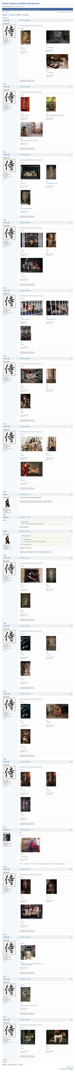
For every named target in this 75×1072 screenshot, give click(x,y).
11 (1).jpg (48, 722)
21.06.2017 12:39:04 (25, 979)
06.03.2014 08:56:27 (25, 358)
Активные (63, 12)
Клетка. (26, 15)
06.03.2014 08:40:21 (25, 20)
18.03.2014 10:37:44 (25, 762)
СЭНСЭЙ (6, 20)
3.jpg (47, 387)
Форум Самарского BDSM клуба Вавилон (21, 4)
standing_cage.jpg (25, 115)
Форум (4, 9)
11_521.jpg (23, 748)
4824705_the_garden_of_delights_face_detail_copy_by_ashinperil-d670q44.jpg (32, 964)
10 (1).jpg (48, 654)
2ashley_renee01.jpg (25, 319)
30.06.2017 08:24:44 (25, 1020)
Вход (37, 9)
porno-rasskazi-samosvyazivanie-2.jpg (29, 1005)
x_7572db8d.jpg (49, 72)
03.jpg (22, 387)
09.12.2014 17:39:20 (25, 830)
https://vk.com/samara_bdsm (17, 6)
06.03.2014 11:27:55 (25, 517)
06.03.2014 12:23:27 (25, 558)
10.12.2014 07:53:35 (25, 869)
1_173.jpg (23, 276)
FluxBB (71, 1069)
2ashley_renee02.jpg (50, 319)
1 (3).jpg (48, 898)
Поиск (24, 9)
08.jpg (22, 612)
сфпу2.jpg (23, 49)
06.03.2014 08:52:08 (25, 223)
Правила (19, 9)
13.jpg (22, 815)
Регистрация (31, 9)
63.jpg (47, 1048)
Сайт (6, 44)
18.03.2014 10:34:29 (25, 694)
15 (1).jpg (23, 790)
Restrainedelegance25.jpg (26, 208)
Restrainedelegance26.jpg (52, 183)
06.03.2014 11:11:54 (25, 494)
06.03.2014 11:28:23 (25, 531)
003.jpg (22, 344)
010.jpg (22, 680)
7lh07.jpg (48, 586)
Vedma (5, 495)
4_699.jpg (23, 480)
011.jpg (22, 654)
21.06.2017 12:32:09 (25, 937)
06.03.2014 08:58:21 (25, 426)
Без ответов (70, 12)
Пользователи (11, 9)
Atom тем (70, 1067)
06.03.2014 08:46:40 (25, 155)
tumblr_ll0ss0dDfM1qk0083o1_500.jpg (55, 115)
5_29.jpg (23, 586)
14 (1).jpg (48, 790)
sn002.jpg (23, 183)
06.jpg (22, 455)
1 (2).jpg (23, 898)
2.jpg (47, 251)
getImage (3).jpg (24, 856)
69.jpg (22, 1048)
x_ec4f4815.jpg (49, 47)
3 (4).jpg (23, 923)
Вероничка (6, 830)
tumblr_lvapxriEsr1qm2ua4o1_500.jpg (29, 140)
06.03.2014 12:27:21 (25, 626)
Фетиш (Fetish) (15, 15)
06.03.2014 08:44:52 (25, 87)
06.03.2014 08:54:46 (25, 291)
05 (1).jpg (48, 455)
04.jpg (22, 412)
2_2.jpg (22, 251)
